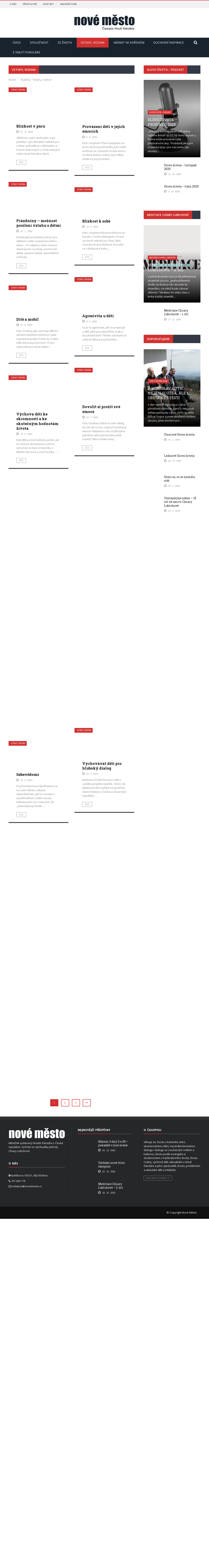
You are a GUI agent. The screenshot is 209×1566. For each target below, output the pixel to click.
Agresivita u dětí (98, 315)
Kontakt (48, 4)
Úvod (17, 42)
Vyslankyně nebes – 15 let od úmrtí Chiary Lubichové (180, 501)
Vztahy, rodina (92, 42)
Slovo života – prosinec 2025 (162, 122)
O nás (13, 4)
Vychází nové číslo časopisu (111, 1164)
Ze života (65, 42)
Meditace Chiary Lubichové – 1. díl (176, 312)
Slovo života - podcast (160, 112)
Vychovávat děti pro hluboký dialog (102, 1030)
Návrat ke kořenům (128, 42)
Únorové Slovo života (179, 434)
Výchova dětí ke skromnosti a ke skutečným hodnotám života (37, 682)
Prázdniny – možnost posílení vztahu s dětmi (38, 223)
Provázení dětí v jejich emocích (103, 129)
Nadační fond (68, 4)
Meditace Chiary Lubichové (162, 257)
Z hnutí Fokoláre (26, 52)
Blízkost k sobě (96, 221)
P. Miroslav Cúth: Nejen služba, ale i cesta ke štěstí (168, 393)
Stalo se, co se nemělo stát (179, 478)
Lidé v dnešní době (158, 381)
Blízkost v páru (30, 126)
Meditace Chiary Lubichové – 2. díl (166, 267)
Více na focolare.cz (157, 1178)
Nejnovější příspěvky (94, 1130)
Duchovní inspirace (168, 42)
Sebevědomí (27, 1040)
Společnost (39, 42)
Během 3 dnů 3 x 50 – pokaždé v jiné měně (113, 1143)
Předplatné (30, 4)
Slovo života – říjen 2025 (181, 186)
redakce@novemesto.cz (27, 1186)
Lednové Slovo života (179, 456)
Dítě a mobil (27, 319)
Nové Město (189, 1212)
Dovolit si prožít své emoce (101, 669)
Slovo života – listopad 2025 (180, 167)
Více (21, 162)
